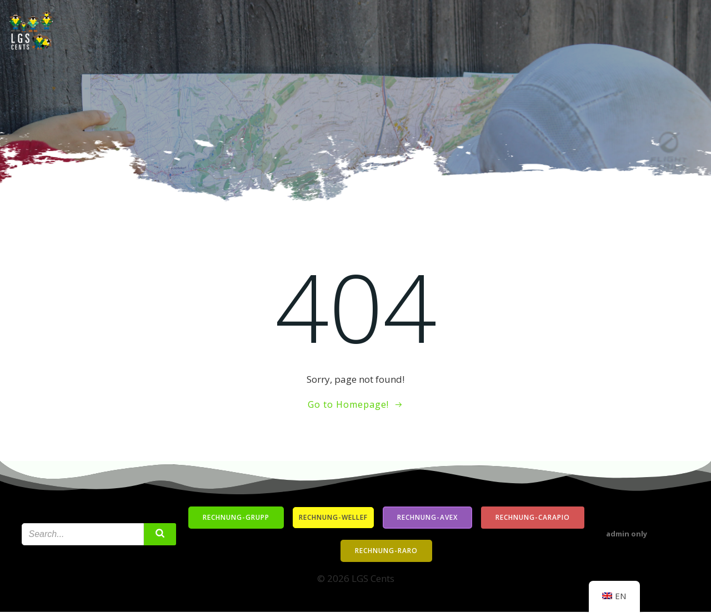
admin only (627, 535)
